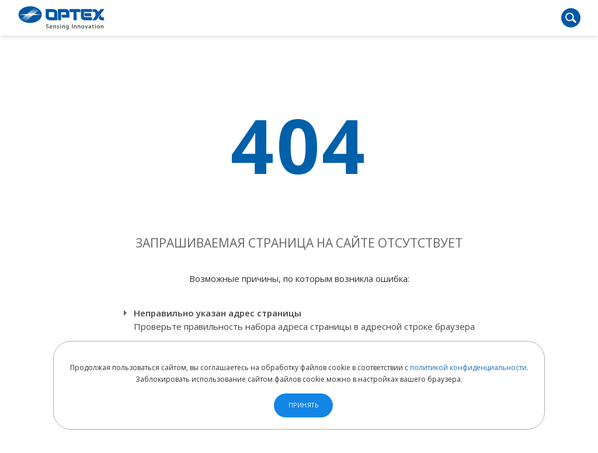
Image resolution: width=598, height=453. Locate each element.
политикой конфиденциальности (468, 367)
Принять (303, 405)
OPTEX (61, 17)
